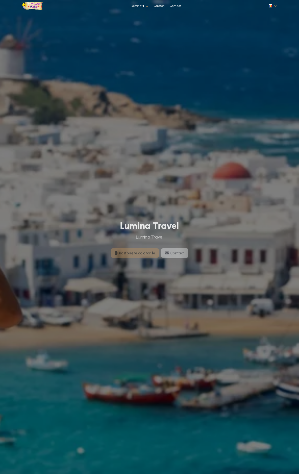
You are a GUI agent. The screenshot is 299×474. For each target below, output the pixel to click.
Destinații (137, 6)
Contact (175, 6)
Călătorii (159, 6)
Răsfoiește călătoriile (135, 256)
